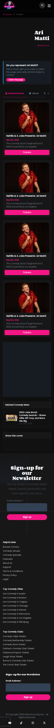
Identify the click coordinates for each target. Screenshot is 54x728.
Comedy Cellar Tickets (14, 636)
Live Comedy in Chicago (15, 605)
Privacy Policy (10, 575)
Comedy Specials (12, 555)
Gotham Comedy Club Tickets (18, 648)
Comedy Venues (11, 550)
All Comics (7, 14)
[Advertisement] (27, 369)
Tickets (27, 152)
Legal (5, 579)
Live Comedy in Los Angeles (17, 617)
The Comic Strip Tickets (14, 664)
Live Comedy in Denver (14, 609)
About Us (7, 563)
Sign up (27, 517)
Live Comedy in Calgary (15, 601)
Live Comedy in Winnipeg (16, 621)
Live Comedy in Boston (14, 597)
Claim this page (16, 80)
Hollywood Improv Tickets (16, 652)
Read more (43, 45)
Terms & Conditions (13, 571)
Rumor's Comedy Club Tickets (18, 660)
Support (7, 567)
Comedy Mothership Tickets (17, 640)
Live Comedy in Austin (14, 593)
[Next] (48, 93)
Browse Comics (11, 546)
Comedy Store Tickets (14, 644)
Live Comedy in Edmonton (16, 613)
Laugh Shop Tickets (13, 656)
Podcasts (8, 559)
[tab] (14, 93)
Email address (15, 500)
